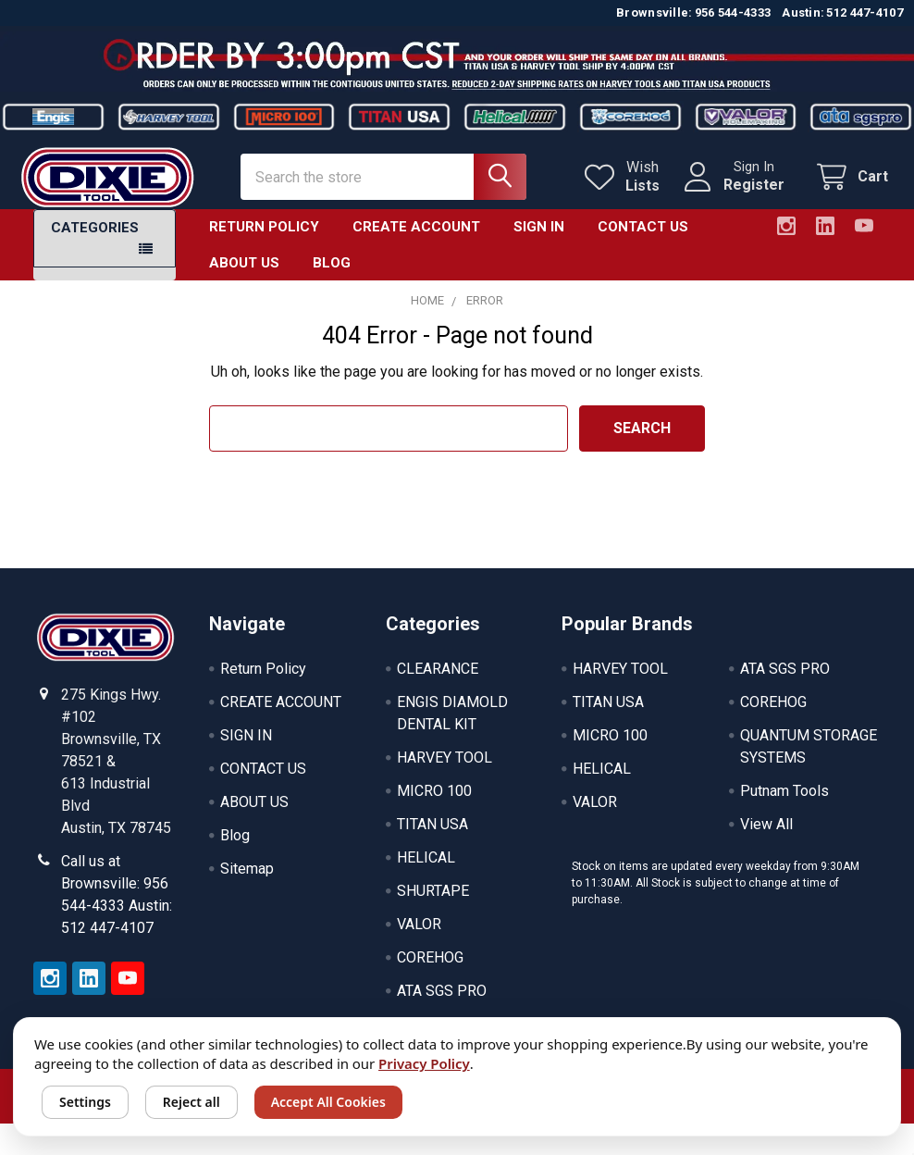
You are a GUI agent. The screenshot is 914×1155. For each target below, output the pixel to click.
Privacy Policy (424, 1063)
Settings (85, 1102)
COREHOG (430, 970)
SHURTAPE (433, 904)
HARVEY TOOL (444, 770)
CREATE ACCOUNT (416, 239)
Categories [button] (95, 240)
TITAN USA (432, 837)
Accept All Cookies (328, 1102)
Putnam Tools (784, 804)
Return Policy (264, 239)
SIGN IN (538, 239)
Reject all (191, 1102)
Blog (332, 275)
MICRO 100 (434, 804)
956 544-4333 (733, 12)
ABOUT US (244, 275)
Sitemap (247, 881)
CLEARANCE (437, 681)
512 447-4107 (864, 12)
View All (766, 837)
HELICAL (426, 870)
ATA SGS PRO (442, 1003)
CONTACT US (643, 239)
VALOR (419, 937)
